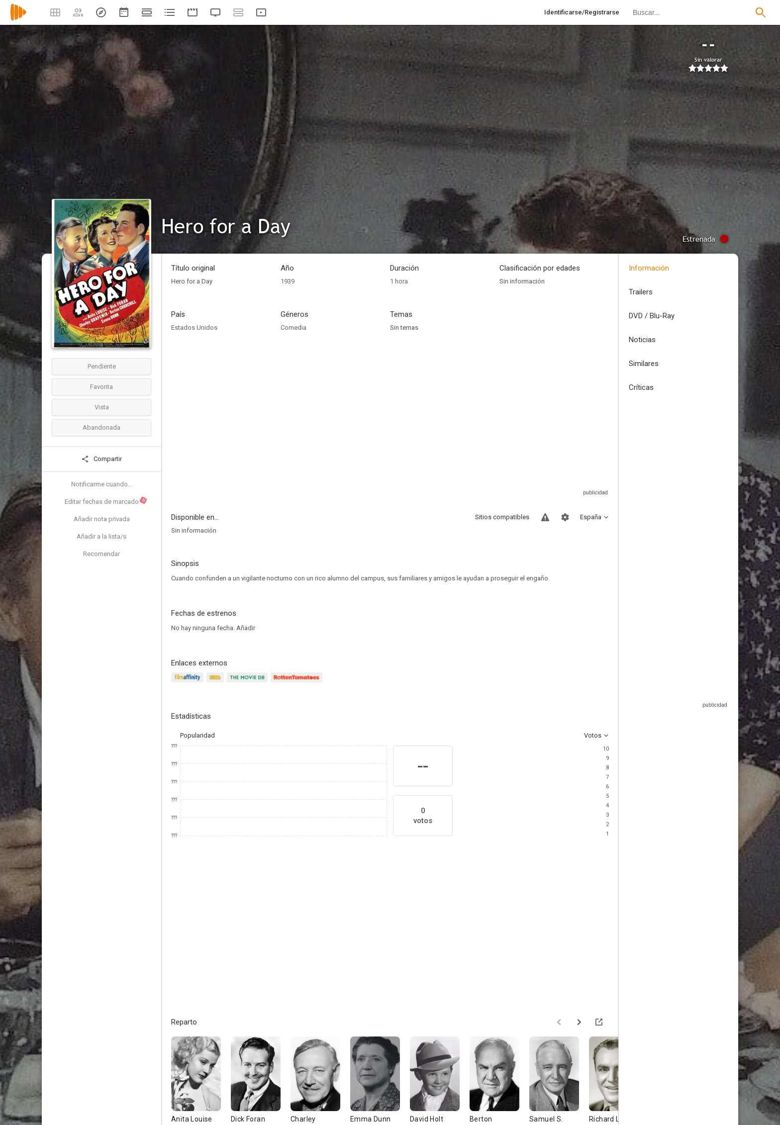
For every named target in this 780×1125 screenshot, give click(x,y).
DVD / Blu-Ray (652, 315)
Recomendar (101, 554)
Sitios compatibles (502, 517)
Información (649, 268)
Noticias (642, 339)
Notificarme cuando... (101, 484)
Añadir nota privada (102, 519)
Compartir (101, 459)
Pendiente (102, 366)
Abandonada (101, 427)
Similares (644, 363)
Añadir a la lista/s (101, 536)
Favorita (101, 386)
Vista (102, 407)
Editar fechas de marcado (106, 500)
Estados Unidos (194, 327)
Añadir (245, 628)
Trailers (641, 291)
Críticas (641, 387)
